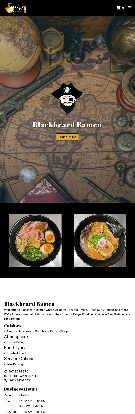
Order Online (67, 137)
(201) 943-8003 (17, 380)
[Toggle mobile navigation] (130, 8)
